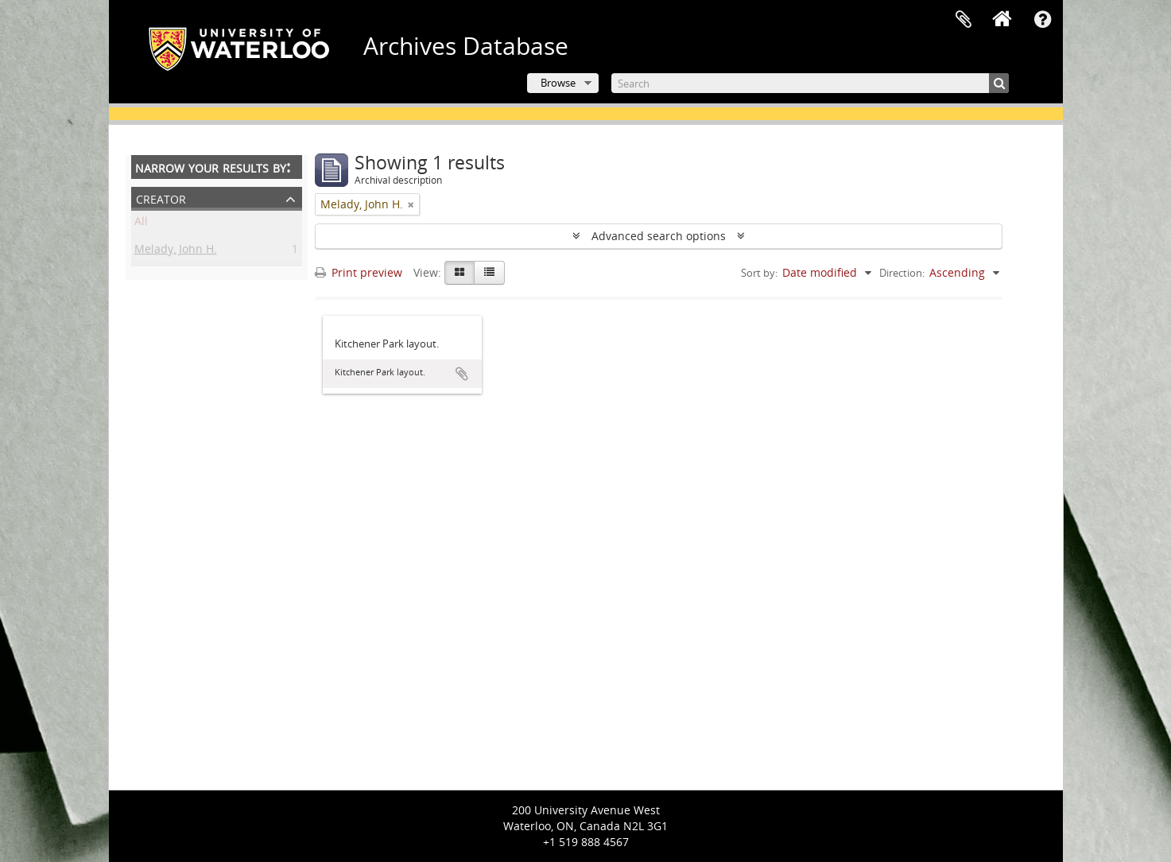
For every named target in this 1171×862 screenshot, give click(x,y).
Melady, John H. (175, 251)
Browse (558, 83)
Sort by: (759, 273)
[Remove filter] (411, 204)
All (141, 223)
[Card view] (459, 273)
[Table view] (489, 273)
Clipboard (963, 20)
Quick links (1043, 20)
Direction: (902, 273)
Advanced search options (658, 235)
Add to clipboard (462, 374)
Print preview (358, 272)
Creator (161, 197)
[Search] (810, 83)
